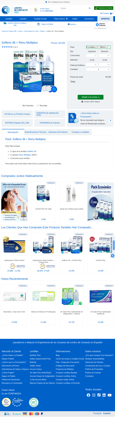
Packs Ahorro (59, 19)
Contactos (89, 376)
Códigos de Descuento (65, 366)
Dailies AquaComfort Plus (40, 359)
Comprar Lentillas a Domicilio (68, 383)
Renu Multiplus (25, 155)
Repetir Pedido (8, 359)
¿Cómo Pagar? (8, 373)
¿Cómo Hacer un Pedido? (12, 355)
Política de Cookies (93, 373)
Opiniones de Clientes (94, 362)
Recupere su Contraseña (12, 383)
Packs (20, 31)
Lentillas (8, 19)
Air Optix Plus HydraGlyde (40, 373)
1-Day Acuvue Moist (38, 380)
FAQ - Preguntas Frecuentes (67, 362)
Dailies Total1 (35, 366)
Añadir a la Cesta (90, 97)
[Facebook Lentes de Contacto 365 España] (88, 395)
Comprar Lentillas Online (66, 376)
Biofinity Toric (35, 355)
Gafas (74, 19)
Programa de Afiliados (65, 369)
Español (107, 413)
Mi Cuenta (104, 13)
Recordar (42, 106)
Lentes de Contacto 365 (9, 31)
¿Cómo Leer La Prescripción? (14, 362)
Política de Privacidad (94, 369)
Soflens (42, 31)
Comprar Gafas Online (65, 380)
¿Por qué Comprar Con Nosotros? (99, 355)
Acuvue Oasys (36, 369)
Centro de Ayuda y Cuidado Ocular (70, 359)
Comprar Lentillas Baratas (66, 373)
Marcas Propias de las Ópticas (42, 383)
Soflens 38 (31, 151)
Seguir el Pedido (8, 376)
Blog (57, 355)
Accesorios (89, 19)
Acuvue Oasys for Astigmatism (42, 376)
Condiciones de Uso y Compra (97, 366)
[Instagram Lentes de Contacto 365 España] (93, 395)
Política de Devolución (11, 380)
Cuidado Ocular (40, 19)
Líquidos (23, 19)
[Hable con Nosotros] (103, 8)
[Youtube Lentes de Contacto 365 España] (110, 395)
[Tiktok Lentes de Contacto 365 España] (98, 395)
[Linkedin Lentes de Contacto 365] (104, 395)
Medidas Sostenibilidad (94, 359)
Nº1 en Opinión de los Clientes (57, 2)
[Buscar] (89, 8)
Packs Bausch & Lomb (31, 31)
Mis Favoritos (26, 106)
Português (97, 413)
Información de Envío (10, 366)
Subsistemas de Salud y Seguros (15, 369)
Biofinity (33, 362)
